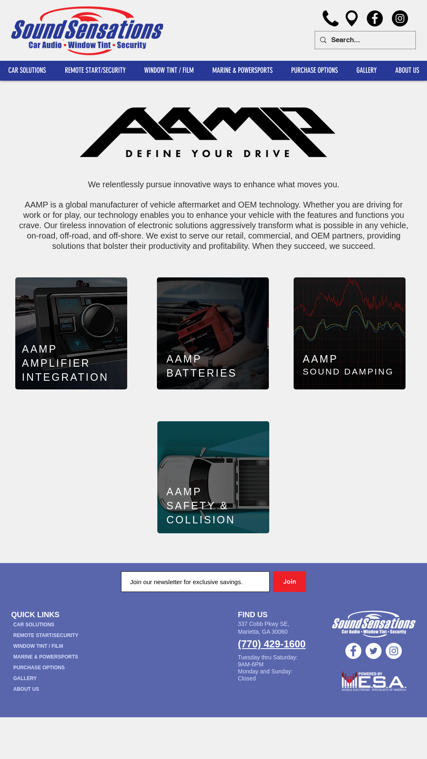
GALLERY (25, 678)
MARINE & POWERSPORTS (45, 657)
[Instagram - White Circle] (394, 651)
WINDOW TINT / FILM (38, 646)
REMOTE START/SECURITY (45, 635)
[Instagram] (400, 18)
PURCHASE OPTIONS (39, 668)
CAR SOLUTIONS (33, 625)
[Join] (289, 581)
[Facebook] (375, 18)
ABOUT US (26, 689)
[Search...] (364, 40)
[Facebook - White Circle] (353, 651)
